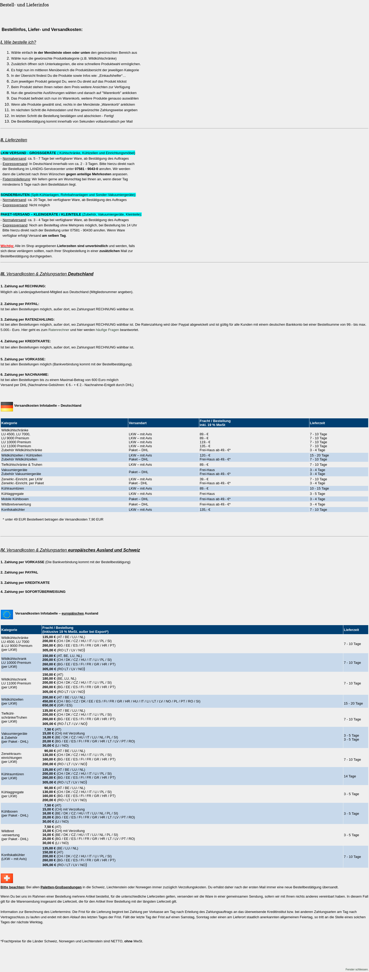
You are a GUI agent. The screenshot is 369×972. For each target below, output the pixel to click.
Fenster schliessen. (357, 969)
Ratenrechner (58, 330)
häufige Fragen (107, 330)
